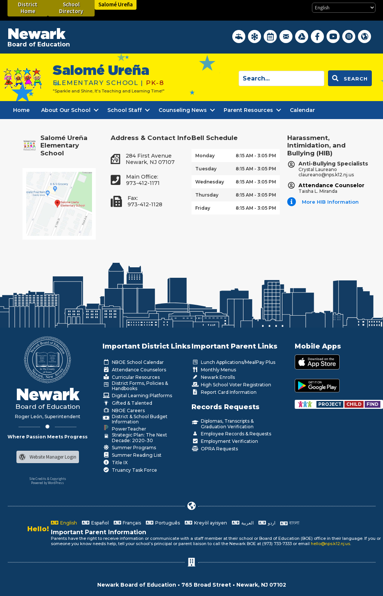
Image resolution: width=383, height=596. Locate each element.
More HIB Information (330, 202)
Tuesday (206, 168)
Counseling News (183, 110)
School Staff (124, 110)
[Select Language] (344, 8)
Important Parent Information (98, 532)
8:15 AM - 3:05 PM (256, 155)
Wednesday (209, 182)
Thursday (206, 195)
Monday (205, 155)
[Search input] (281, 78)
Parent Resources (248, 110)
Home (21, 110)
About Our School (66, 110)
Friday (202, 208)
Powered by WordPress (47, 483)
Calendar (302, 110)
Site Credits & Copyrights (47, 479)
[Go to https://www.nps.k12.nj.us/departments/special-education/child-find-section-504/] (330, 404)
